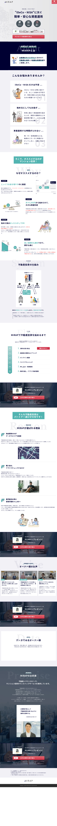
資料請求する (43, 348)
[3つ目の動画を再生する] (47, 575)
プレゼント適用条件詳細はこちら (30, 393)
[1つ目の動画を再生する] (10, 575)
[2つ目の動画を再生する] (28, 575)
